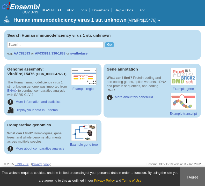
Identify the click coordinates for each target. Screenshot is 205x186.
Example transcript (183, 104)
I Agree (193, 177)
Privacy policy (41, 164)
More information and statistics (34, 102)
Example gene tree (84, 135)
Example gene (183, 79)
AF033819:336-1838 (50, 53)
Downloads (100, 10)
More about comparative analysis (35, 148)
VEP (70, 10)
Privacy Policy (104, 180)
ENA (10, 90)
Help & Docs (123, 10)
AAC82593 (22, 53)
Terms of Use (131, 180)
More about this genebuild (130, 97)
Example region (84, 79)
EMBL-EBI (22, 164)
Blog (141, 10)
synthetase (78, 53)
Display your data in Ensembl (32, 110)
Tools (83, 10)
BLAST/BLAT (51, 10)
